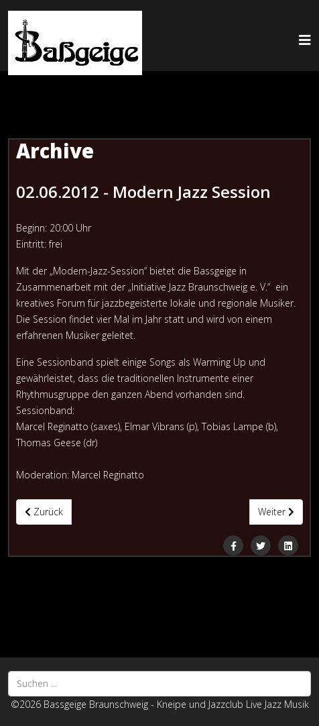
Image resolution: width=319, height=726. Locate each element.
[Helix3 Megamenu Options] (305, 40)
